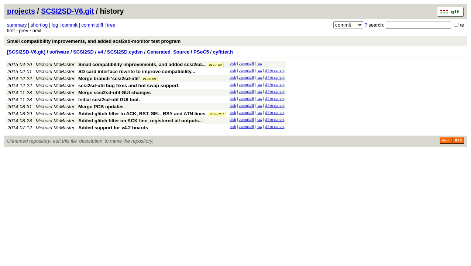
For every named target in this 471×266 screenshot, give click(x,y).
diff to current (275, 70)
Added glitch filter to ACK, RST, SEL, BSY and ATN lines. (142, 113)
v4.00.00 (149, 79)
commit (70, 25)
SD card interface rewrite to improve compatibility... (136, 71)
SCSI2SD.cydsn (125, 52)
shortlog (39, 25)
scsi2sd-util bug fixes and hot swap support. (128, 85)
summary (17, 25)
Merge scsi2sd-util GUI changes (114, 92)
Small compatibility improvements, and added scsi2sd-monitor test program (94, 41)
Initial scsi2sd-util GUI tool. (109, 99)
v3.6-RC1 (217, 114)
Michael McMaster (55, 64)
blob (233, 63)
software (59, 52)
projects (21, 11)
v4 (100, 52)
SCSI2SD (83, 52)
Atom (446, 140)
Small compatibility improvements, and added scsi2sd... (142, 64)
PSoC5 (201, 52)
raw (259, 63)
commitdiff (92, 25)
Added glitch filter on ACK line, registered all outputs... (140, 120)
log (55, 25)
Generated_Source (168, 52)
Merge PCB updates (101, 106)
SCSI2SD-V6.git (67, 11)
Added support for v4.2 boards (113, 127)
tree (111, 25)
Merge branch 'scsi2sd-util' (109, 78)
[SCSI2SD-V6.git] (26, 52)
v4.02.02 (215, 65)
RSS (458, 140)
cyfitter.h (223, 52)
